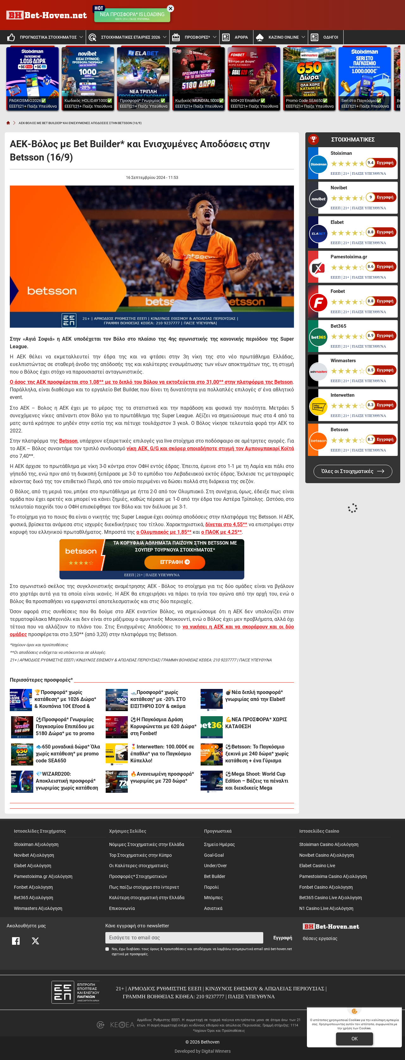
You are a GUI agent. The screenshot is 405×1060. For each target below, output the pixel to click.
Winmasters (343, 360)
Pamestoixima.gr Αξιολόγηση (43, 876)
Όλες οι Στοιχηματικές (352, 471)
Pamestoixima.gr (349, 257)
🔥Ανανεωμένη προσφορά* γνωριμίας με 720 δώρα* (162, 777)
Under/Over (215, 865)
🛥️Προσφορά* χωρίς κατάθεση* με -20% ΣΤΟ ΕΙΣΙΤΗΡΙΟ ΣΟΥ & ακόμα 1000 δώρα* (158, 699)
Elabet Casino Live (317, 865)
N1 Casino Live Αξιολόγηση (326, 908)
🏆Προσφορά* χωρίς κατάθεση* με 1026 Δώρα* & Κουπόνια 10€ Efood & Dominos (65, 699)
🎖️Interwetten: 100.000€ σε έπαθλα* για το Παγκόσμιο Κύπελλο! (162, 754)
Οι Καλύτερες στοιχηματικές (139, 865)
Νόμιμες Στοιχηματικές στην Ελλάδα (146, 844)
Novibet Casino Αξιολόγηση (326, 855)
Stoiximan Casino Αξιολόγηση (328, 844)
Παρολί (211, 887)
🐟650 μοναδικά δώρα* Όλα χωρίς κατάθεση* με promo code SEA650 (68, 754)
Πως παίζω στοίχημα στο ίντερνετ (144, 887)
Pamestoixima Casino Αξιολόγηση (333, 876)
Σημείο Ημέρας (219, 844)
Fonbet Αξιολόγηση (33, 887)
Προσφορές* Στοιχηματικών (138, 876)
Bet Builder (214, 876)
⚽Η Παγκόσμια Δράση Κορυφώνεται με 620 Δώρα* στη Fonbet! (163, 726)
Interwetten (342, 395)
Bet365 (338, 326)
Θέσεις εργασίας (320, 938)
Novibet (339, 188)
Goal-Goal (214, 855)
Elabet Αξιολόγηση (32, 865)
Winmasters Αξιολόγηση (38, 908)
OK (355, 1039)
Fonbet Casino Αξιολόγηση (326, 887)
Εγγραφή (282, 938)
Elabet (337, 222)
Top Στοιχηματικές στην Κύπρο (140, 855)
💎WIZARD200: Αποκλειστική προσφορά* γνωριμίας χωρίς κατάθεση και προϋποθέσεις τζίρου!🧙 (69, 781)
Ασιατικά (213, 908)
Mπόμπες (213, 897)
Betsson (339, 429)
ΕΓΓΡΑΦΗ (175, 562)
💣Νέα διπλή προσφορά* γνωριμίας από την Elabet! (255, 695)
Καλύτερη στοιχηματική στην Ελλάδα (146, 897)
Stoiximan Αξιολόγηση (36, 844)
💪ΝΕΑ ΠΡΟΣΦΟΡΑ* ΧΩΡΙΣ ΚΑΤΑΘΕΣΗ (256, 722)
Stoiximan (341, 153)
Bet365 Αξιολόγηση (33, 897)
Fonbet (338, 291)
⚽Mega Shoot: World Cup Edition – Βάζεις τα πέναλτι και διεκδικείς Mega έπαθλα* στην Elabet (256, 781)
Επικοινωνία (122, 908)
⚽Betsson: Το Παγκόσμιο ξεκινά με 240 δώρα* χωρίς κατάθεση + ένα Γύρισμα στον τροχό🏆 (257, 754)
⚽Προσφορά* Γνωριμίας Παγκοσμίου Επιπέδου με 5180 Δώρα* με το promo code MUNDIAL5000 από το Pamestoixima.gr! (67, 726)
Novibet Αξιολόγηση (34, 855)
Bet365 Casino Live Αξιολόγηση (330, 897)
